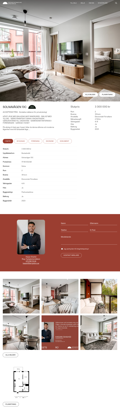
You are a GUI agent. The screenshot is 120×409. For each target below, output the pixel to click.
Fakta (7, 141)
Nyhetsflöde (103, 3)
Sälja (83, 3)
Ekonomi (50, 141)
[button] (56, 98)
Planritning (107, 94)
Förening (35, 141)
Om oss (91, 3)
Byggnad (21, 141)
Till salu (73, 3)
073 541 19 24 (31, 261)
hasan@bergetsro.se (31, 263)
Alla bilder (90, 94)
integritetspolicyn (82, 249)
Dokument (64, 141)
